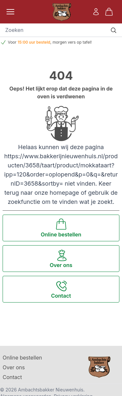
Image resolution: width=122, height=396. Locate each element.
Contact (12, 377)
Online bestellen (22, 357)
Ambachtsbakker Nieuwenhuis (50, 389)
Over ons (14, 367)
